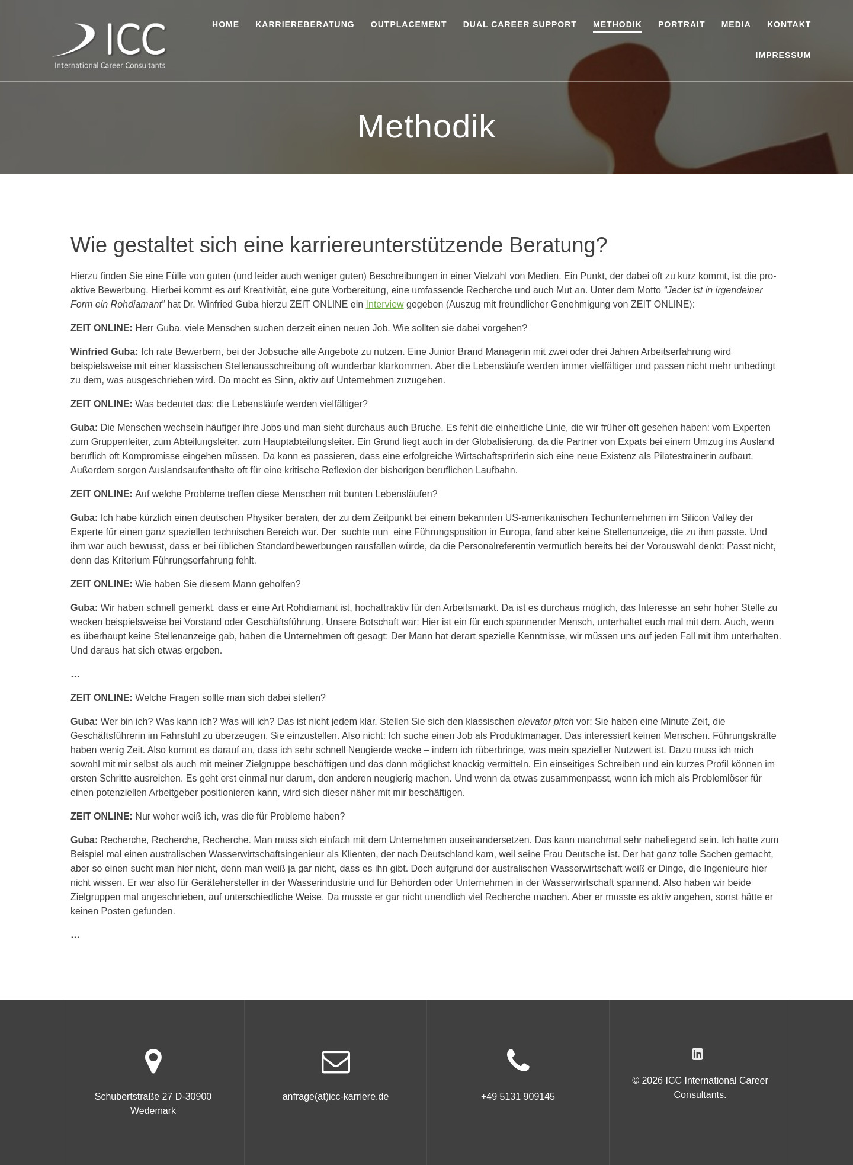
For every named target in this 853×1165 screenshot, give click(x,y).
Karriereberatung (304, 24)
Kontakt (789, 24)
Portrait (682, 24)
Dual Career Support (520, 24)
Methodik (617, 24)
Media (736, 24)
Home (225, 24)
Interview (385, 304)
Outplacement (409, 24)
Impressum (784, 55)
